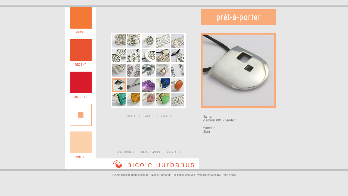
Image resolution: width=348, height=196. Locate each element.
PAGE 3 (166, 116)
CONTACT (173, 152)
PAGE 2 (148, 116)
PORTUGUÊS (124, 152)
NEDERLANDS (150, 152)
